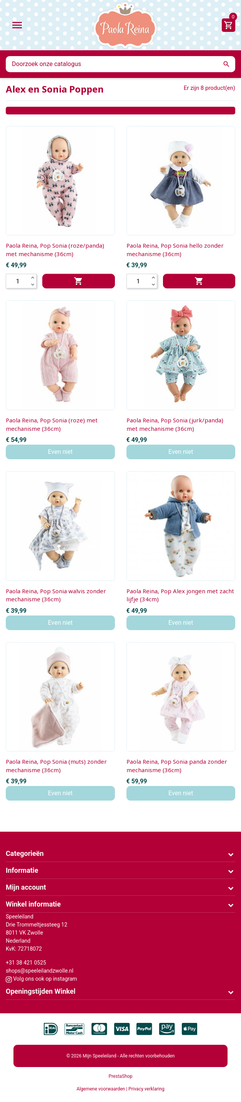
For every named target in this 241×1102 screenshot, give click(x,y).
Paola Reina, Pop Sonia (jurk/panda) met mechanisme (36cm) (174, 424)
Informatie (22, 870)
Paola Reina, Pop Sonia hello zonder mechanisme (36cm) (175, 250)
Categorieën (25, 853)
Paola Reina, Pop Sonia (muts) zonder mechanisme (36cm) (56, 766)
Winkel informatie (33, 904)
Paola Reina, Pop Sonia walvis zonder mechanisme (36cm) (56, 595)
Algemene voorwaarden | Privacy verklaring (120, 1089)
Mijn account (26, 887)
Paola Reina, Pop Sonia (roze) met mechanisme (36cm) (52, 424)
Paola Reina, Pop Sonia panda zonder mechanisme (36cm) (176, 766)
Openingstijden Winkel (40, 991)
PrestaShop (121, 1076)
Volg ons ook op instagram (41, 979)
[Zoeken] (120, 64)
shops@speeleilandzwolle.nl (39, 971)
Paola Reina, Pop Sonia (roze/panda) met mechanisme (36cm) (55, 250)
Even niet (60, 451)
